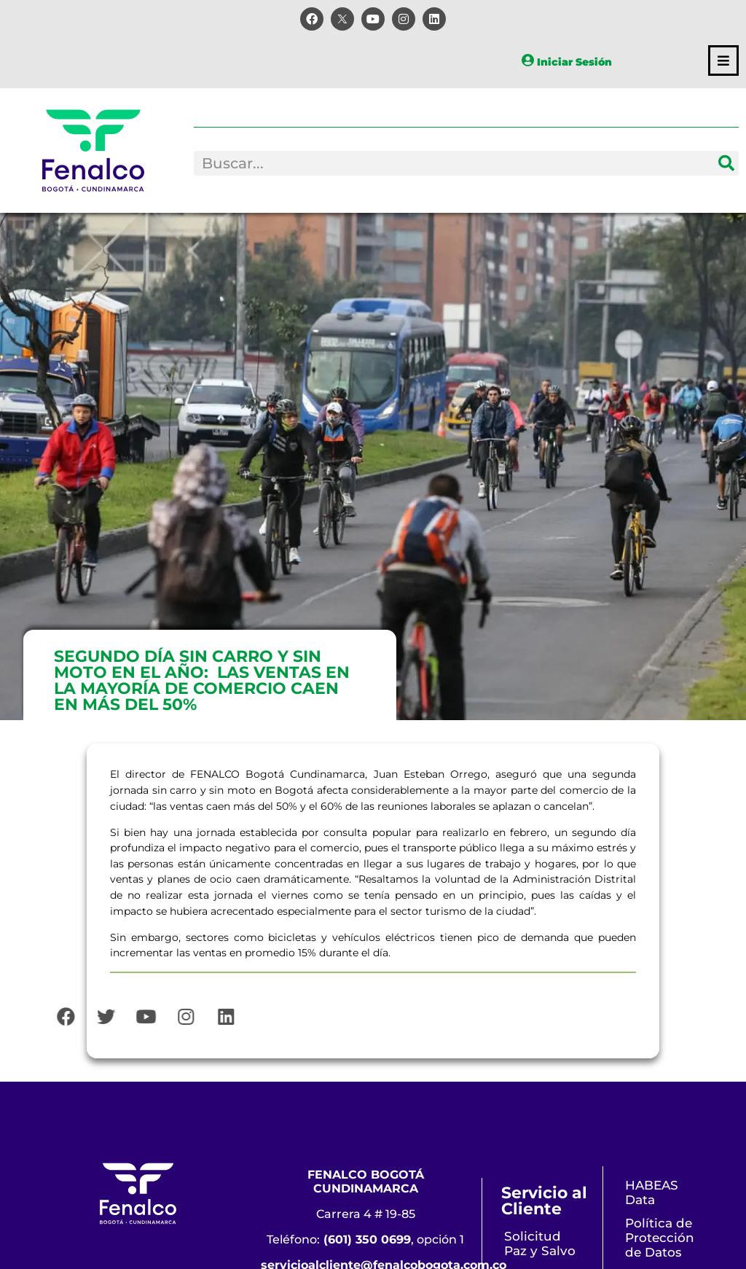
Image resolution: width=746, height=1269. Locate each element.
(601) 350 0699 (367, 1239)
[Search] (726, 163)
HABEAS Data (651, 1192)
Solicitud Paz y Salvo (540, 1243)
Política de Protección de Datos (659, 1238)
